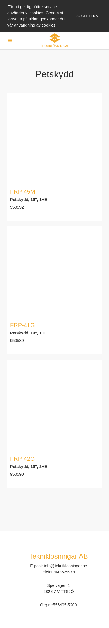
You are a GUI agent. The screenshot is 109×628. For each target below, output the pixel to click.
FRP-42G (22, 459)
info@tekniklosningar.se (65, 566)
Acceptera (87, 16)
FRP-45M (22, 192)
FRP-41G (22, 325)
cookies (36, 13)
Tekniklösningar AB (58, 556)
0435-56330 (66, 572)
